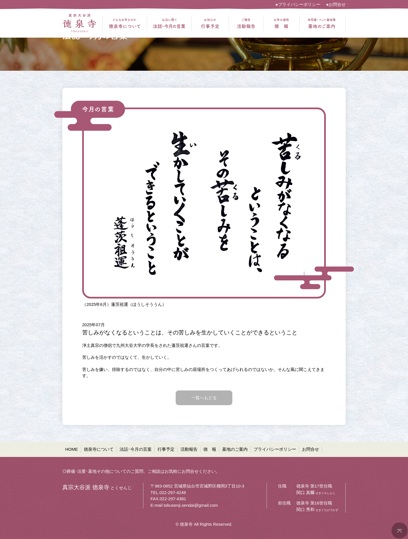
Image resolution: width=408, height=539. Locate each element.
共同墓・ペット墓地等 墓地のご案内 (321, 23)
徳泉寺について (99, 449)
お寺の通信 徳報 (281, 23)
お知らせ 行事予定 (210, 23)
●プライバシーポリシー (297, 4)
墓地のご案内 (235, 449)
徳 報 (209, 449)
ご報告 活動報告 (246, 23)
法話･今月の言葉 (136, 449)
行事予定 (166, 449)
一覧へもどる (204, 397)
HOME (71, 449)
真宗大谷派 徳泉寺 (79, 23)
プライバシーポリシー (275, 449)
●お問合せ (336, 4)
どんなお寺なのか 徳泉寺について (125, 23)
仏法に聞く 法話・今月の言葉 (169, 23)
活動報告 (188, 449)
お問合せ (310, 449)
